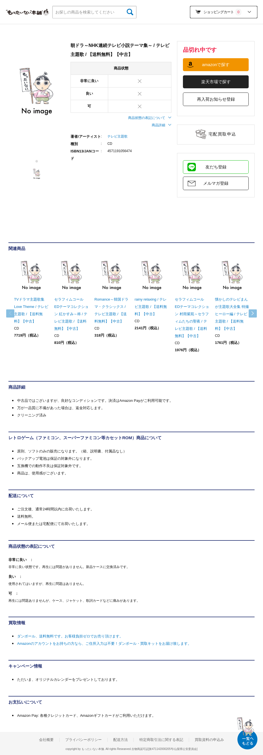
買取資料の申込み (209, 740)
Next (249, 313)
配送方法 (120, 740)
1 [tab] (37, 161)
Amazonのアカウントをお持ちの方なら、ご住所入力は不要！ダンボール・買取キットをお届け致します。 (104, 643)
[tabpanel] (36, 91)
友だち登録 (215, 166)
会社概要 (46, 740)
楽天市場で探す (216, 81)
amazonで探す (216, 64)
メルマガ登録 (215, 183)
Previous (14, 313)
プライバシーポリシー (83, 740)
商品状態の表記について (149, 118)
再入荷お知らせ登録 (216, 99)
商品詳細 (161, 125)
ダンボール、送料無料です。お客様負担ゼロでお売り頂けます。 (70, 636)
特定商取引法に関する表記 (161, 740)
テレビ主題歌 (117, 136)
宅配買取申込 (222, 134)
